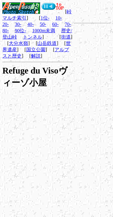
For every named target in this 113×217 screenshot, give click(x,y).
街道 (66, 36)
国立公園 (36, 49)
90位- (20, 30)
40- (30, 24)
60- (55, 24)
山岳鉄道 (47, 43)
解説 (36, 55)
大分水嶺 (18, 43)
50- (43, 24)
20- (5, 24)
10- (58, 17)
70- (68, 24)
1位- (45, 17)
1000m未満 (43, 30)
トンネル (32, 36)
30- (18, 24)
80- (5, 30)
